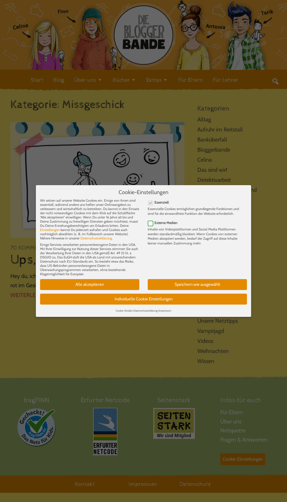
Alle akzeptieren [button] (89, 280)
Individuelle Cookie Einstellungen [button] (144, 295)
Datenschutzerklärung (96, 234)
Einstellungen (50, 226)
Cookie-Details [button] (124, 306)
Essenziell (160, 199)
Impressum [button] (165, 306)
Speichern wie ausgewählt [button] (197, 280)
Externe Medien (164, 219)
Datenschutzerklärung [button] (145, 306)
